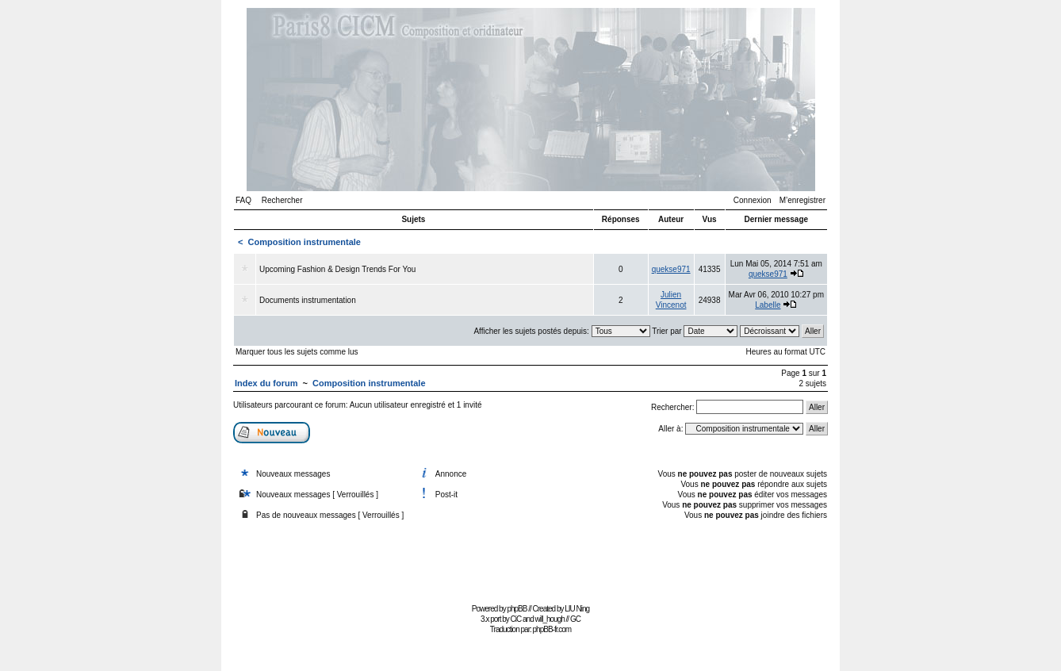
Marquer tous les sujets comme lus (297, 351)
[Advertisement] (530, 563)
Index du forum (266, 383)
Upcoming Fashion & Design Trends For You (337, 269)
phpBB (517, 608)
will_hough (550, 619)
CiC (516, 619)
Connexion (753, 200)
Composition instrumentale (304, 242)
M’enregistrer (802, 200)
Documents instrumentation (307, 300)
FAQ (243, 200)
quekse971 (671, 269)
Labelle (767, 305)
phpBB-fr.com (552, 629)
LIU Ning (577, 608)
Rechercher (282, 200)
